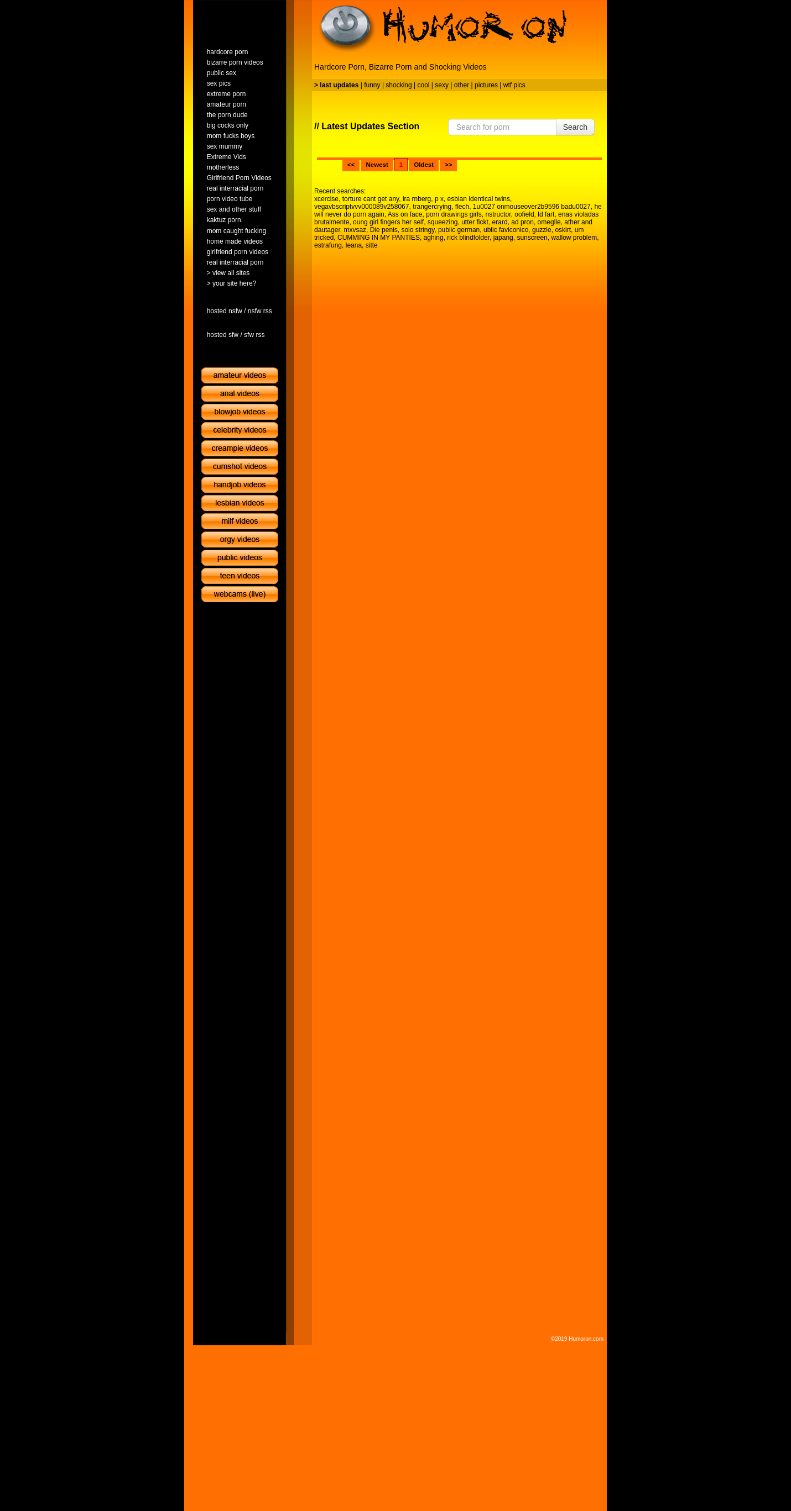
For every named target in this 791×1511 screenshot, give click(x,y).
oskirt (563, 230)
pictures (486, 85)
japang (503, 237)
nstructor (498, 214)
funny (372, 85)
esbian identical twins (478, 199)
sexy (442, 85)
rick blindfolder (468, 237)
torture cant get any (370, 199)
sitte (372, 245)
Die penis (384, 230)
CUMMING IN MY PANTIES (378, 237)
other (461, 85)
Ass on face (405, 214)
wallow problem (574, 237)
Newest (377, 164)
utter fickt (474, 222)
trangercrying (432, 206)
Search (575, 127)
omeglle (549, 222)
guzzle (541, 230)
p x (439, 199)
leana (354, 245)
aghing (434, 237)
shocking (399, 85)
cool (424, 85)
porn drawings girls (454, 214)
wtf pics (514, 85)
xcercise (326, 199)
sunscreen (532, 237)
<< (351, 164)
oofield (524, 214)
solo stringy (417, 230)
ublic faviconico (505, 230)
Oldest (424, 164)
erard (500, 222)
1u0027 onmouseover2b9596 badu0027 (532, 206)
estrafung (328, 245)
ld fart (546, 214)
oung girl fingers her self (388, 222)
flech (462, 206)
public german (459, 230)
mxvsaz (355, 230)
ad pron (522, 222)
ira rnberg (417, 199)
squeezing (443, 222)
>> (448, 164)
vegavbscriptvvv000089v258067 (361, 206)
